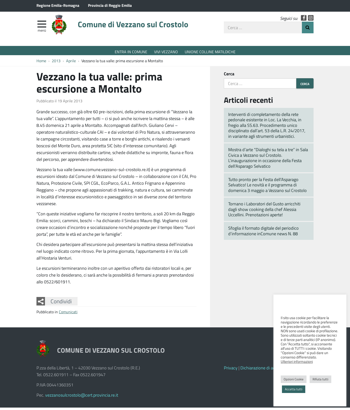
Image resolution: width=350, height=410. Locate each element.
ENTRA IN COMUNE (131, 51)
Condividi (61, 304)
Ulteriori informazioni (297, 361)
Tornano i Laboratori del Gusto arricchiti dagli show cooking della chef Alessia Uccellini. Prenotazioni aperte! (264, 211)
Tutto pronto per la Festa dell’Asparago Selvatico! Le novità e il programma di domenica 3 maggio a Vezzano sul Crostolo (267, 187)
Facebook (303, 20)
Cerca (229, 76)
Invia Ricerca (308, 29)
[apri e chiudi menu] (42, 26)
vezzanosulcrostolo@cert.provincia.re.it (81, 397)
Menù (42, 32)
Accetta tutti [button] (293, 389)
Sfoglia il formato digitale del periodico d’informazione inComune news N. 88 (263, 233)
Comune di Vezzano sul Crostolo (145, 27)
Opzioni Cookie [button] (294, 379)
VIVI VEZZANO (166, 51)
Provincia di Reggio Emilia (110, 5)
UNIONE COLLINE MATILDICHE (210, 51)
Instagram (311, 20)
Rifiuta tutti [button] (320, 379)
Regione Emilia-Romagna (57, 5)
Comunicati (68, 314)
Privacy (230, 370)
